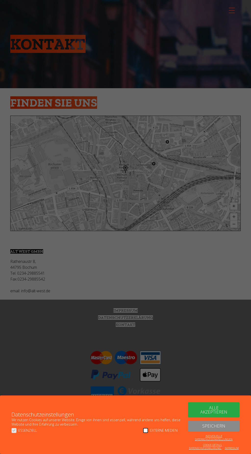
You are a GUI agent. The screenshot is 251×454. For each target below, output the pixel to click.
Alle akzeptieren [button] (213, 410)
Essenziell (24, 430)
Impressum (232, 448)
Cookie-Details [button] (212, 445)
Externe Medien (160, 430)
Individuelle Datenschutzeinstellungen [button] (214, 437)
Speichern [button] (213, 426)
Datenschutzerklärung (205, 448)
